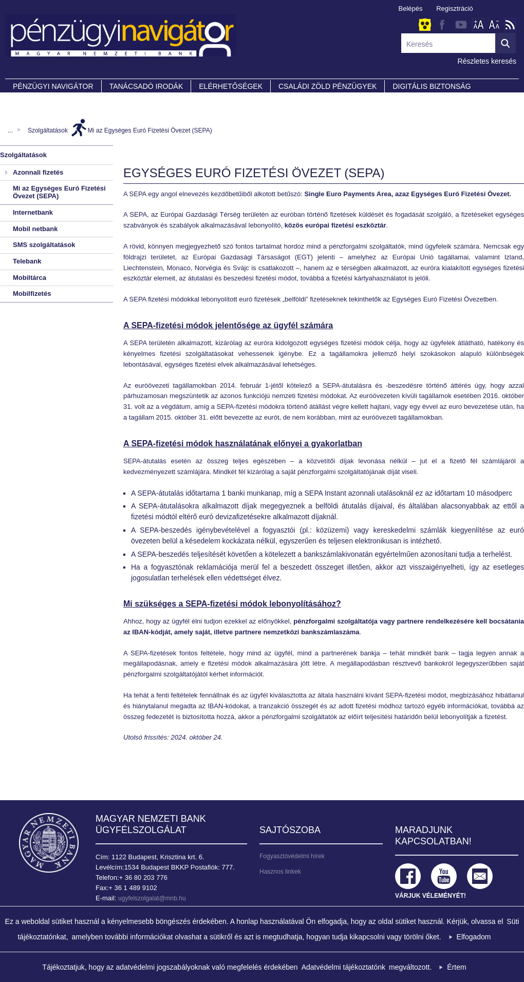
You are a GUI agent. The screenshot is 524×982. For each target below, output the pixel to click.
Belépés (411, 8)
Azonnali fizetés (38, 172)
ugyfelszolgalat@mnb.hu (152, 898)
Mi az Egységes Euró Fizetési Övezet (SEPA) (150, 130)
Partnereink (38, 101)
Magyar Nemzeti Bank (49, 843)
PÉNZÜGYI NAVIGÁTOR (53, 86)
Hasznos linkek (280, 871)
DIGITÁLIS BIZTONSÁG (431, 86)
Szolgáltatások (48, 130)
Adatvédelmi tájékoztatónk (343, 967)
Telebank (27, 261)
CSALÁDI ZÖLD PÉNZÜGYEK (327, 86)
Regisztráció (454, 8)
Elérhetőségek (231, 86)
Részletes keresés (487, 61)
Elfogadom (474, 937)
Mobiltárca (29, 277)
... (10, 130)
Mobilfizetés (32, 293)
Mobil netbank (35, 229)
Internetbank (33, 212)
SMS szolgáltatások (44, 245)
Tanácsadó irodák (146, 86)
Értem (456, 967)
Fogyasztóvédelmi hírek (292, 856)
